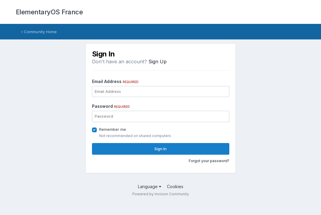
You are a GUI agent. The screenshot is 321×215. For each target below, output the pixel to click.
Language (149, 186)
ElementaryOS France (49, 12)
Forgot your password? (209, 161)
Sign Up (157, 61)
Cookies (175, 186)
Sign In (160, 148)
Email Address (115, 81)
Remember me (112, 129)
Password (111, 106)
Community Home (39, 31)
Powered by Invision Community (160, 194)
